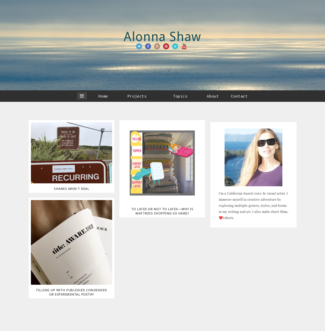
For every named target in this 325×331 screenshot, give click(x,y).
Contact (239, 96)
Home (103, 96)
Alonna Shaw (162, 36)
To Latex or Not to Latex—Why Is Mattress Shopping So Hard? (162, 211)
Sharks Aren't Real (71, 189)
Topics (180, 96)
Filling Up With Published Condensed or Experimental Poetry (71, 292)
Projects (137, 96)
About (213, 96)
